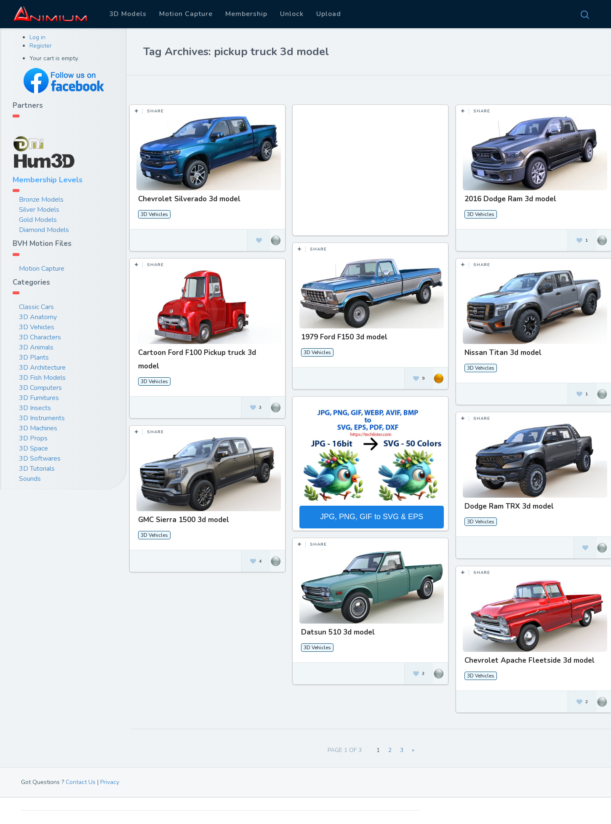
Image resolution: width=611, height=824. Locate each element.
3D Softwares (40, 458)
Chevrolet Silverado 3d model (189, 199)
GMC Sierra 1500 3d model (183, 518)
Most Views (233, 88)
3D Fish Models (42, 377)
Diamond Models (44, 230)
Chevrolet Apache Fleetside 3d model (527, 658)
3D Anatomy (38, 317)
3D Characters (40, 337)
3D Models (128, 14)
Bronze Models (41, 199)
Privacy (109, 782)
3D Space (33, 448)
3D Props (33, 438)
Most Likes (185, 88)
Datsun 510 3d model (337, 630)
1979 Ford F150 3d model (343, 337)
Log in (37, 37)
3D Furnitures (39, 398)
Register (40, 46)
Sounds (30, 478)
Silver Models (39, 209)
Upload (328, 14)
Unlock (292, 14)
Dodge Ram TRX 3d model (506, 504)
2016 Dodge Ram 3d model (507, 199)
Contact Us (81, 782)
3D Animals (36, 347)
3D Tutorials (37, 468)
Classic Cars (36, 307)
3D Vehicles (36, 327)
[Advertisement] (370, 174)
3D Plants (34, 357)
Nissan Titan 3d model (500, 352)
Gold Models (38, 219)
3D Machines (38, 428)
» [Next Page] (413, 750)
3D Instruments (42, 418)
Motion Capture (186, 14)
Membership (246, 14)
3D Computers (40, 387)
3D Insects (35, 408)
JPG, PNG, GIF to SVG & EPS (370, 516)
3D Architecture (42, 367)
